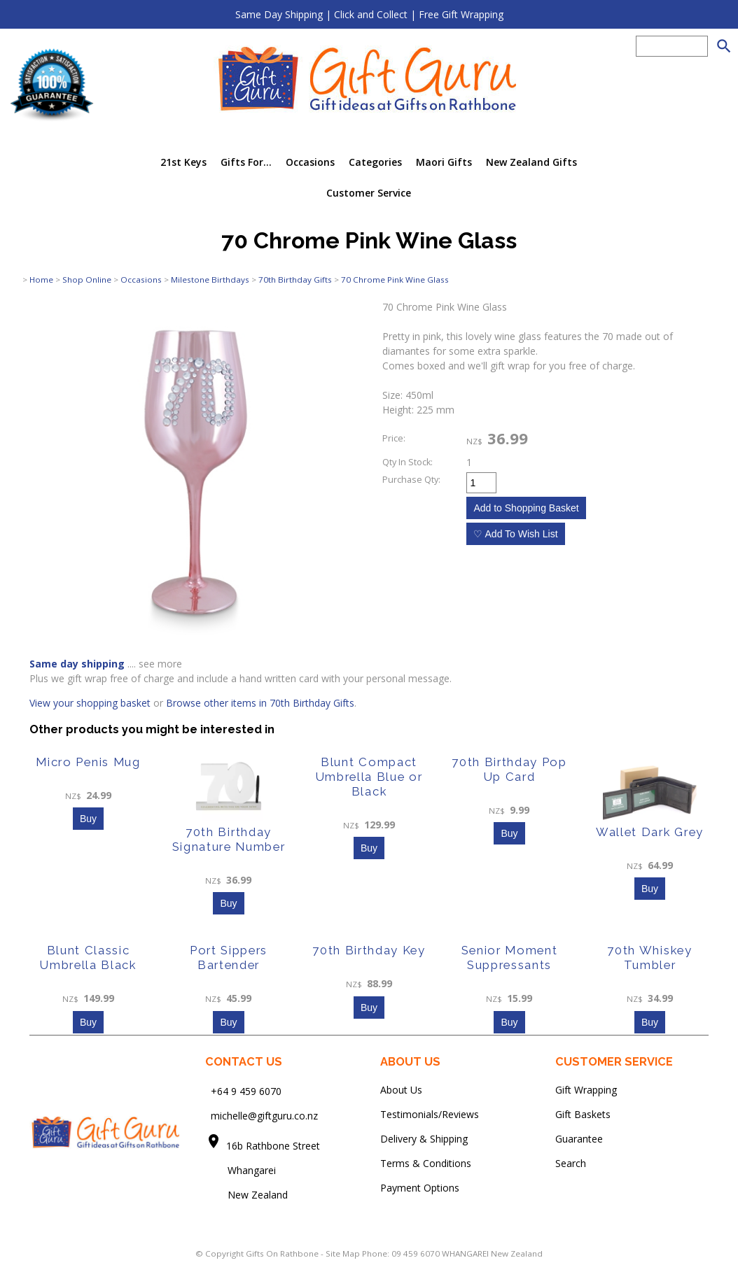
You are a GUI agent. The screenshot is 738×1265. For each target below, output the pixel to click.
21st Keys (183, 162)
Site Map (343, 1253)
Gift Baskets (583, 1114)
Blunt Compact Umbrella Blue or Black (369, 776)
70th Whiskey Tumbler (649, 957)
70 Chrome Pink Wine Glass (395, 279)
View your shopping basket (90, 702)
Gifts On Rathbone (283, 1253)
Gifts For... (246, 162)
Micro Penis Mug (88, 762)
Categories (375, 162)
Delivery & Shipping (424, 1138)
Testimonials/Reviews (429, 1114)
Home (41, 279)
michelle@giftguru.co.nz (264, 1115)
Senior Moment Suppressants (509, 957)
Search (570, 1163)
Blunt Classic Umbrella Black (88, 957)
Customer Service (368, 192)
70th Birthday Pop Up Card (509, 769)
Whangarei (242, 1170)
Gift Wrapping (586, 1089)
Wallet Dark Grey (650, 832)
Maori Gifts (444, 162)
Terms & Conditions (425, 1163)
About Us (401, 1089)
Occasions (310, 162)
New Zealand (246, 1194)
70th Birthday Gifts (295, 279)
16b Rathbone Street (274, 1145)
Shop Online (86, 279)
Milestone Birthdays (210, 279)
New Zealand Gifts (531, 162)
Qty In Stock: (407, 462)
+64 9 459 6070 (246, 1091)
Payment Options (419, 1187)
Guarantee (579, 1138)
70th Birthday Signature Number (229, 839)
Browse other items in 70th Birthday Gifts (260, 702)
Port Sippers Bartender (228, 957)
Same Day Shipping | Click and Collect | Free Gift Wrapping (369, 14)
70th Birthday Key (369, 950)
